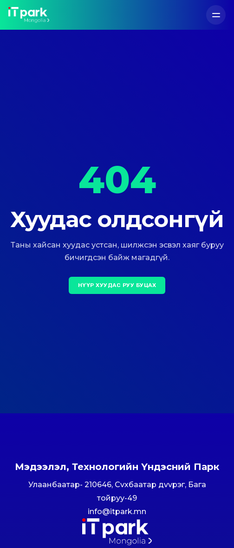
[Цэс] (216, 15)
